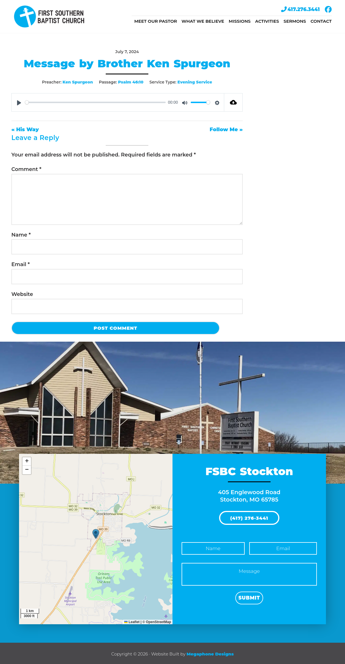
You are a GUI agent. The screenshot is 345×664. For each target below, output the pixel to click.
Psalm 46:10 (131, 82)
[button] (95, 532)
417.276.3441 (300, 9)
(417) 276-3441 (249, 517)
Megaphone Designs (210, 652)
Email (20, 263)
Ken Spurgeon (78, 82)
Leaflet (132, 621)
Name (21, 234)
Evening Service (194, 82)
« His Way (25, 129)
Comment (26, 168)
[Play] (19, 102)
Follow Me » (226, 129)
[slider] (95, 102)
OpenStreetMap (158, 621)
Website (22, 293)
